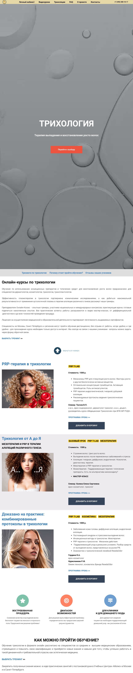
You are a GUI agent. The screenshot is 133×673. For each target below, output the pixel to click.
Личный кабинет (27, 2)
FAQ (71, 2)
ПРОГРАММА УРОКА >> (79, 417)
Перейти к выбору (66, 149)
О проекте (82, 2)
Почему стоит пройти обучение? (66, 272)
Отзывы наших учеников (98, 272)
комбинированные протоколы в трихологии (24, 521)
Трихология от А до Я (21, 438)
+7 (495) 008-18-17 (121, 2)
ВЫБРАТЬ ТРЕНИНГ (11, 338)
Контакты (95, 2)
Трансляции (60, 2)
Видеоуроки (44, 2)
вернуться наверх (66, 350)
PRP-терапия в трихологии (26, 364)
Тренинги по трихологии (34, 272)
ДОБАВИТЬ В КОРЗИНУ (86, 425)
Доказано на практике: (23, 514)
